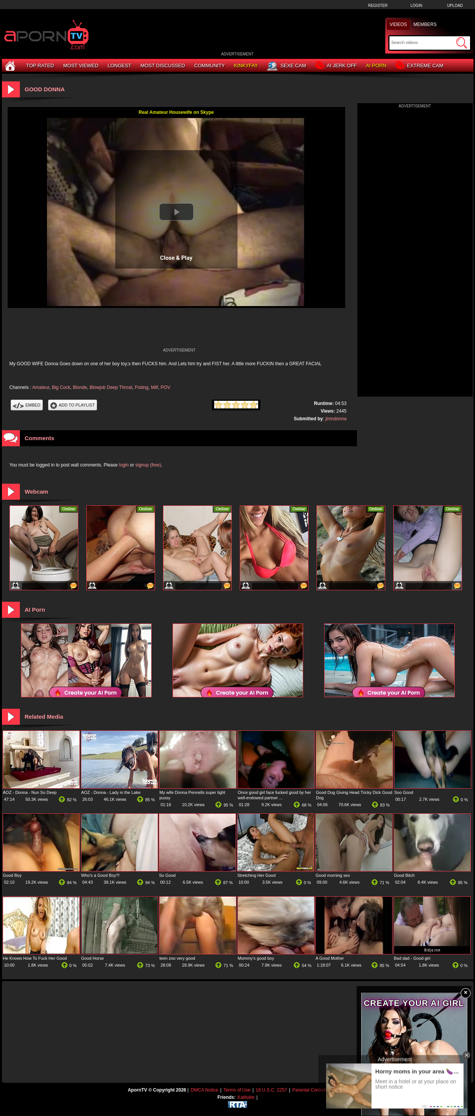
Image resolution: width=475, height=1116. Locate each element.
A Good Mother (330, 958)
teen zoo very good (177, 958)
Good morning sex (333, 875)
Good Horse (92, 958)
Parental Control (308, 1090)
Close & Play (176, 257)
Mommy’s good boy (256, 958)
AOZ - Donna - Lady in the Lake (111, 792)
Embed (26, 405)
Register (378, 5)
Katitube (246, 1097)
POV (165, 387)
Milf (154, 387)
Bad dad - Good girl (412, 958)
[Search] (422, 42)
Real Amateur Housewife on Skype (176, 112)
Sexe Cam (286, 66)
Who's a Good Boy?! (100, 875)
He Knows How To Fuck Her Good (35, 958)
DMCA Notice (204, 1090)
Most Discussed (163, 65)
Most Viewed (80, 65)
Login (416, 5)
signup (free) (148, 465)
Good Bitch (404, 875)
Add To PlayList (72, 405)
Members (425, 24)
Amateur (41, 387)
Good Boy (12, 875)
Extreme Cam (419, 66)
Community (209, 65)
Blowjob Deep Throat (111, 387)
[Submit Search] (461, 42)
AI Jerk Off (336, 66)
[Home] (11, 65)
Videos (398, 24)
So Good (167, 875)
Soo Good (404, 792)
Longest (119, 65)
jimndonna (335, 418)
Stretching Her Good (257, 875)
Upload (455, 5)
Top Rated (40, 65)
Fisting (141, 387)
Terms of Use (236, 1090)
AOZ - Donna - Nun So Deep (30, 792)
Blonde (80, 387)
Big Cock (61, 387)
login (124, 465)
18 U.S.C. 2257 (271, 1090)
